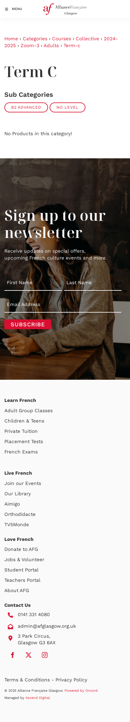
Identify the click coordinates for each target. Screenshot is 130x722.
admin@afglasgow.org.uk (47, 626)
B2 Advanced (26, 107)
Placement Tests (23, 441)
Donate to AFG (21, 549)
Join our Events (22, 483)
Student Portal (21, 570)
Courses (61, 39)
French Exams (21, 452)
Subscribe (28, 324)
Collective (87, 39)
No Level (67, 107)
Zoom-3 (30, 45)
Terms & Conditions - (29, 680)
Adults (51, 45)
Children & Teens (24, 421)
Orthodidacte (20, 514)
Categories (35, 39)
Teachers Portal (22, 580)
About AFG (16, 590)
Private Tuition (21, 431)
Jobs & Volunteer (24, 559)
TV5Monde (16, 524)
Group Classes (36, 410)
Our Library (17, 494)
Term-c (72, 45)
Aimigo (12, 504)
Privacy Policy (71, 680)
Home (11, 39)
